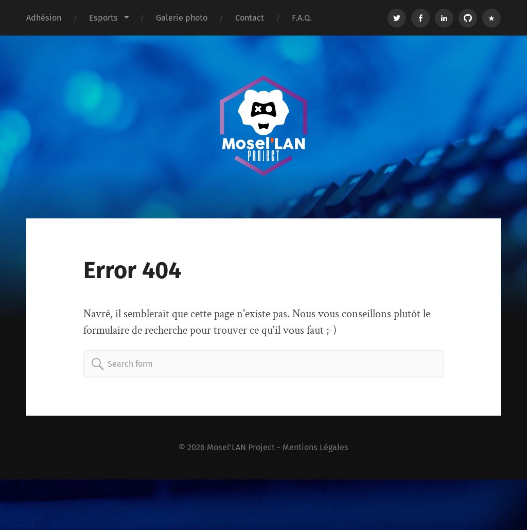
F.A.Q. (302, 18)
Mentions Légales (315, 447)
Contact (249, 18)
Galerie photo (181, 18)
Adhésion (43, 18)
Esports (103, 18)
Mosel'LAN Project (241, 447)
